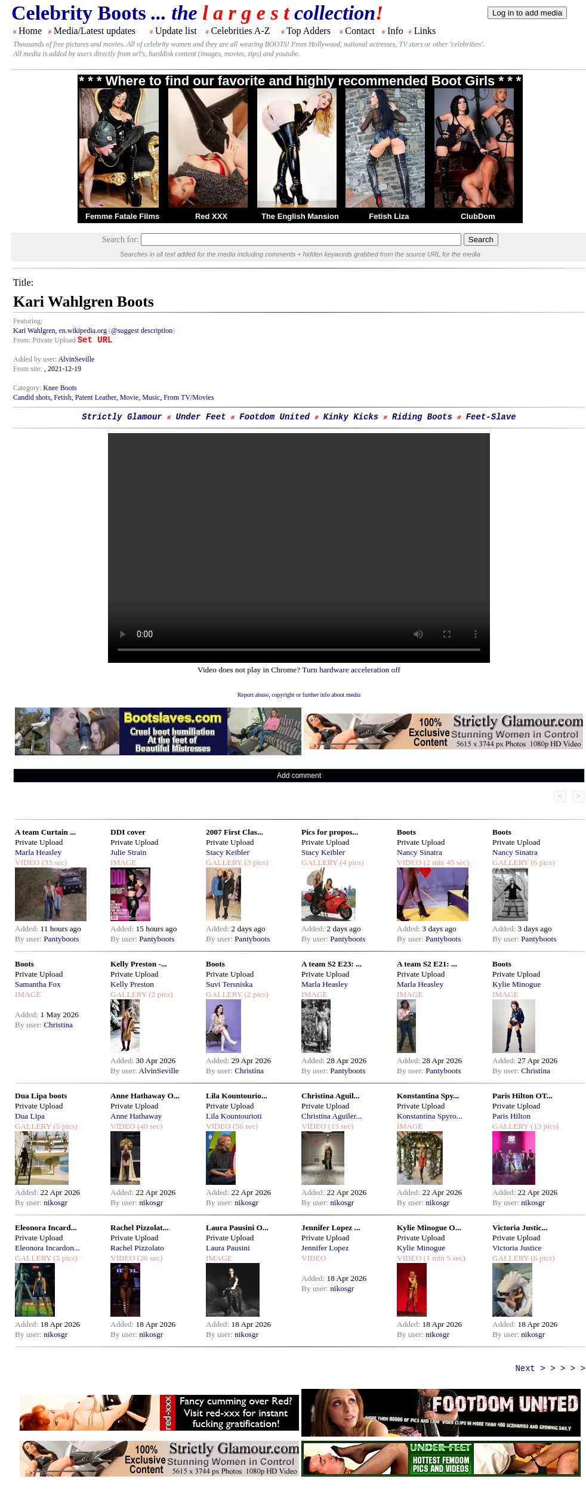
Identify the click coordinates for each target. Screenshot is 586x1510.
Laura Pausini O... (237, 1227)
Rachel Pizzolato (137, 1247)
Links (425, 31)
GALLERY (224, 862)
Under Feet (201, 417)
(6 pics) (542, 862)
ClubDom (478, 216)
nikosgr (55, 1202)
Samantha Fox (38, 984)
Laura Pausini (228, 1247)
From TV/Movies (189, 397)
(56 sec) (244, 1126)
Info (395, 31)
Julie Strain (128, 852)
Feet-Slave (491, 417)
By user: (29, 938)
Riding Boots (422, 417)
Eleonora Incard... (46, 1227)
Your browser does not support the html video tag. (299, 548)
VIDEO (27, 862)
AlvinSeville (76, 359)
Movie (129, 397)
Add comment (299, 775)
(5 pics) (64, 1126)
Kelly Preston (132, 984)
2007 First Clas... (234, 831)
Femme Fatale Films (122, 216)
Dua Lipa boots (41, 1095)
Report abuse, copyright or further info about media (299, 694)
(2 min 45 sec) (445, 862)
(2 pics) (160, 994)
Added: (28, 928)
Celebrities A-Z (240, 31)
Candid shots (31, 397)
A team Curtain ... (45, 831)
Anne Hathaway (136, 1115)
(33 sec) (53, 862)
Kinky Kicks (350, 417)
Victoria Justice (516, 1247)
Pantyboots (61, 938)
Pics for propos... (329, 831)
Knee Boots (59, 388)
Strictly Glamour (122, 417)
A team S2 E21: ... (427, 963)
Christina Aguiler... (331, 1115)
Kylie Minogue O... (429, 1227)
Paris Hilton (511, 1115)
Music (151, 397)
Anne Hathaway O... (145, 1095)
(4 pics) (351, 862)
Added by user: (35, 359)
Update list (176, 31)
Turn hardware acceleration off (351, 669)
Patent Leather (95, 397)
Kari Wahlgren (34, 330)
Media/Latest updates (94, 31)
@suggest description (141, 330)
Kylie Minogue (516, 984)
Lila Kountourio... (236, 1095)
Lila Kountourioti (234, 1115)
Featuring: (27, 321)
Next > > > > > (550, 1368)
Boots (406, 831)
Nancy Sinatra (419, 852)
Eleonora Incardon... (47, 1247)
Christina (58, 1024)
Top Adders (308, 31)
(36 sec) (148, 1257)
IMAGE (123, 862)
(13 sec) (339, 1126)
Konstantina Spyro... (429, 1115)
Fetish (62, 397)
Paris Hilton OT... (522, 1095)
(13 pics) (544, 1126)
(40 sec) (148, 1126)
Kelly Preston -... (138, 963)
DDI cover (128, 831)
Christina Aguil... (330, 1095)
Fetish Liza (389, 216)
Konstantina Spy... (428, 1095)
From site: (27, 369)
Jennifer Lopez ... (330, 1227)
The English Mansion (300, 216)
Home (30, 31)
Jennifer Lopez (325, 1247)
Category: (28, 388)
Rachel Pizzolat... (139, 1227)
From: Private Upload (44, 340)
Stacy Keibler (227, 852)
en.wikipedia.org (82, 330)
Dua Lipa (30, 1115)
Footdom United (274, 417)
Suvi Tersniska (229, 984)
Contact (360, 31)
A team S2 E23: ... (331, 963)
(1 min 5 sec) (443, 1257)
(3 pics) (255, 862)
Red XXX (211, 216)
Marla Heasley (38, 852)
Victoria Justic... (520, 1227)
